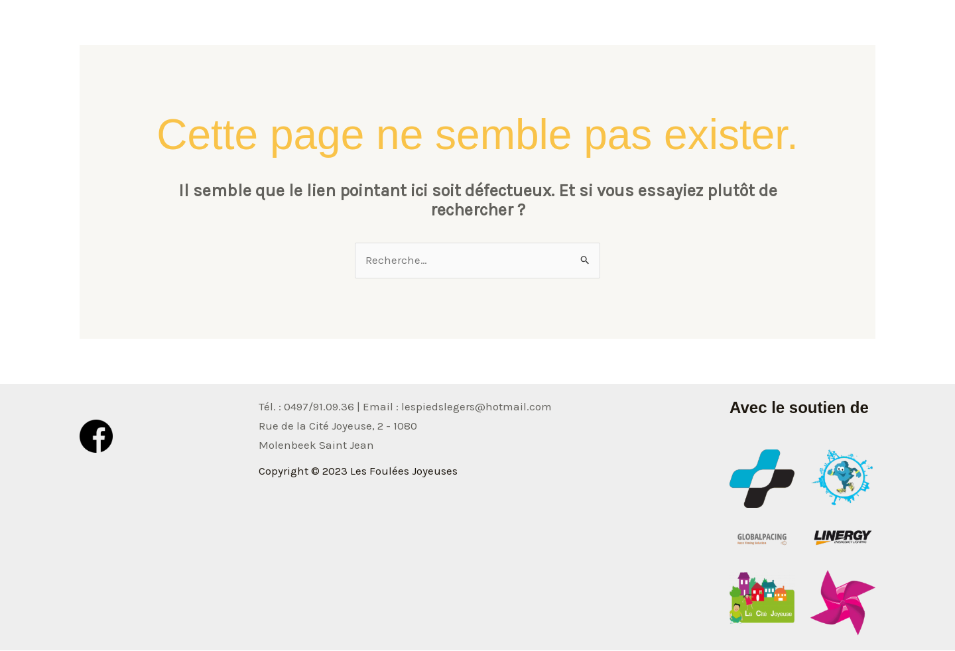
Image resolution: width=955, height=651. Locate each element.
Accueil (535, 29)
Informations (610, 29)
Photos (684, 29)
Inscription (836, 29)
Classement (754, 29)
